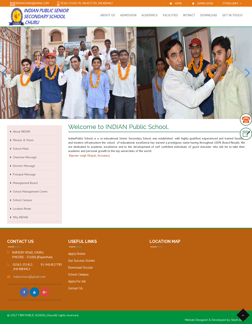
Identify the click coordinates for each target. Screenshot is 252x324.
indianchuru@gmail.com (29, 3)
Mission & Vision (23, 140)
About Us (107, 15)
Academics (149, 15)
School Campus (22, 200)
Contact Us (75, 288)
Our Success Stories (81, 261)
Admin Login (205, 3)
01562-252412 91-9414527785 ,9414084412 (84, 3)
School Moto (21, 149)
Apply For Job (77, 281)
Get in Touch (232, 15)
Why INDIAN (20, 217)
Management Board (25, 183)
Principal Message (24, 174)
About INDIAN (21, 131)
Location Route (22, 208)
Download (208, 15)
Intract (189, 15)
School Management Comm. (30, 191)
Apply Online (76, 254)
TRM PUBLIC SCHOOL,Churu (36, 315)
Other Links (230, 3)
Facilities (170, 15)
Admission (128, 15)
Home (178, 3)
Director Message (24, 166)
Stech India (238, 320)
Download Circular (80, 267)
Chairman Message (25, 157)
